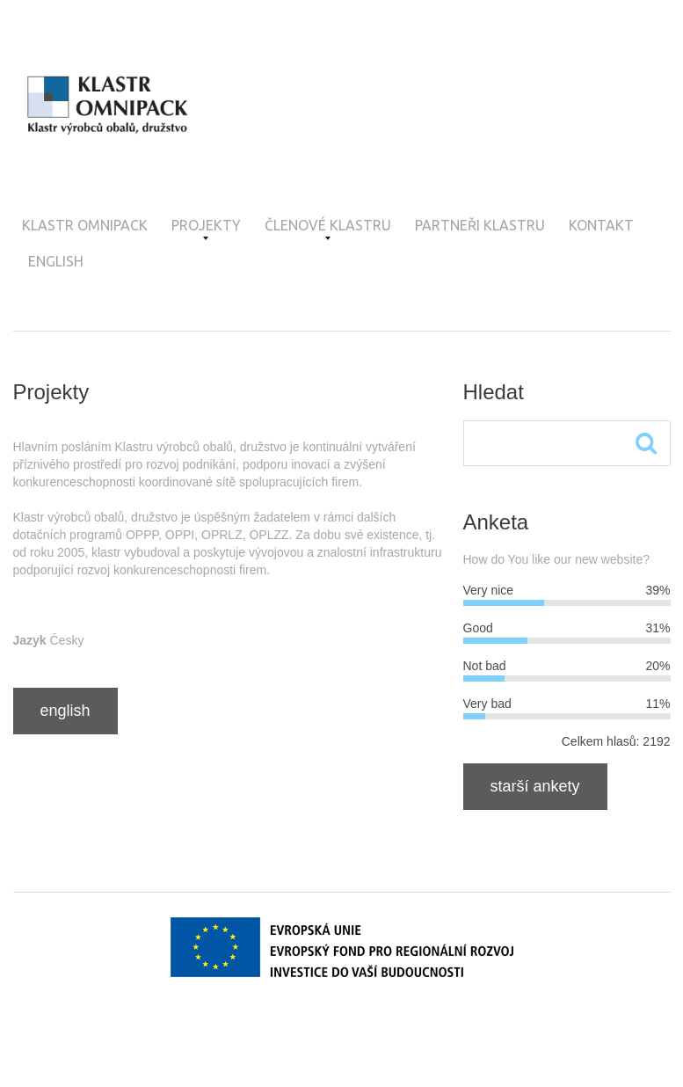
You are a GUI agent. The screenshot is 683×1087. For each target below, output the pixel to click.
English (56, 261)
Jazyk (30, 640)
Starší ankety (535, 786)
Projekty (206, 228)
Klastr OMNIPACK (85, 225)
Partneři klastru (480, 225)
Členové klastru (328, 228)
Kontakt (601, 225)
